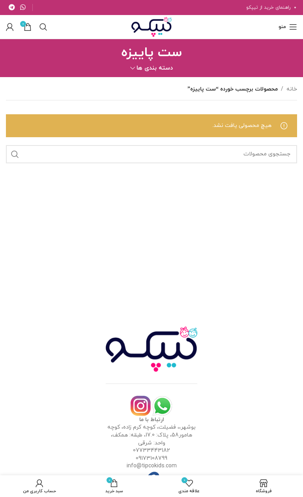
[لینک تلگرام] (11, 7)
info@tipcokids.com (152, 466)
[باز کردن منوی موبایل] (288, 27)
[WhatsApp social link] (22, 7)
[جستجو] (43, 27)
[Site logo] (151, 26)
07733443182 (151, 450)
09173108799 (151, 458)
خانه (291, 89)
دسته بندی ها (155, 68)
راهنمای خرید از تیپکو (268, 7)
